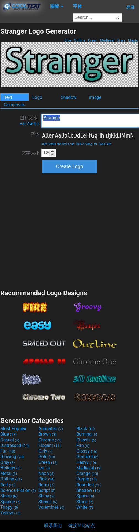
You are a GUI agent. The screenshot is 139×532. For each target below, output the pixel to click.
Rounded (88, 484)
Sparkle (10, 501)
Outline (79, 40)
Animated (50, 428)
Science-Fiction (18, 490)
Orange (87, 473)
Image (95, 97)
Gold (46, 456)
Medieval (107, 40)
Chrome (50, 440)
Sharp (8, 495)
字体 (35, 134)
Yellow (10, 512)
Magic (133, 40)
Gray (7, 462)
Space (85, 495)
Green (92, 40)
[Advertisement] (51, 230)
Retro (46, 484)
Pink (46, 479)
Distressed (14, 445)
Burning (86, 434)
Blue (67, 40)
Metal (8, 473)
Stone (84, 501)
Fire (82, 445)
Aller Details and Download (57, 144)
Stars (121, 40)
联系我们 (53, 525)
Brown (47, 434)
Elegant (49, 445)
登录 (130, 7)
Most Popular (13, 428)
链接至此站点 (81, 525)
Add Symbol (29, 124)
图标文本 (29, 120)
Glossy (86, 451)
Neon (46, 473)
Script (46, 490)
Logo (37, 97)
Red (7, 484)
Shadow (68, 97)
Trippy (9, 507)
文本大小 (30, 152)
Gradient (87, 456)
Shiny (46, 495)
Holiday (10, 468)
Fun (7, 451)
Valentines (51, 507)
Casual (9, 440)
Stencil (47, 501)
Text (8, 97)
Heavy (86, 462)
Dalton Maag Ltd (86, 144)
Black (85, 428)
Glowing (12, 456)
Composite (14, 104)
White (84, 507)
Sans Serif (105, 144)
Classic (86, 440)
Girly (45, 451)
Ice (44, 468)
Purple (86, 479)
